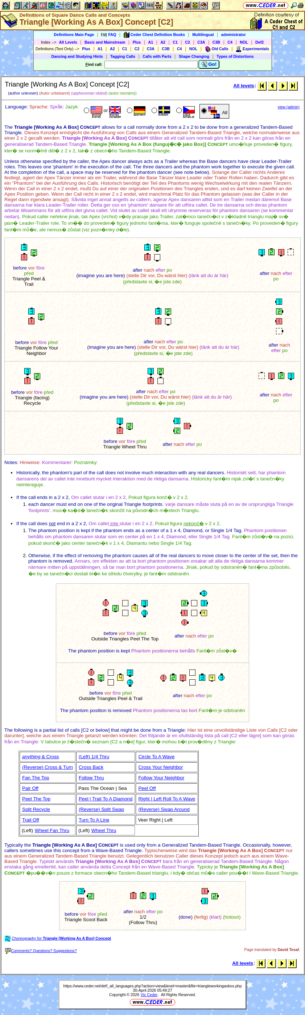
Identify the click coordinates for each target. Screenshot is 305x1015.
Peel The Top (36, 799)
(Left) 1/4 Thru (94, 756)
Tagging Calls (122, 56)
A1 (150, 42)
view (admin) (289, 107)
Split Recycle (36, 809)
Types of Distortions (235, 56)
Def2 (259, 42)
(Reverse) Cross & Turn (47, 767)
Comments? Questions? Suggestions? (41, 950)
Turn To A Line (94, 820)
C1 (175, 42)
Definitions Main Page (74, 34)
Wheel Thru (103, 830)
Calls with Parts (157, 56)
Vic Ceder (149, 994)
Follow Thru (91, 777)
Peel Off (147, 788)
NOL (244, 42)
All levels (243, 85)
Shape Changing (194, 56)
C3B (216, 42)
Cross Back (91, 767)
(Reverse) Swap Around (164, 809)
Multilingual (203, 34)
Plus (137, 42)
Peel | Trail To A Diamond (105, 799)
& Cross (40, 756)
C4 (229, 42)
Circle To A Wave (156, 756)
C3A (201, 42)
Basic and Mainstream (105, 42)
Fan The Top (35, 777)
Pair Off (30, 788)
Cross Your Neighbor (160, 767)
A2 (162, 42)
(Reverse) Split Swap (101, 809)
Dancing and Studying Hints (77, 56)
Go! (209, 64)
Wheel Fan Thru (52, 830)
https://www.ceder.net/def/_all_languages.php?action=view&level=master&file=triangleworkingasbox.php (152, 986)
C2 (187, 42)
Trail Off (30, 820)
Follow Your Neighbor (161, 777)
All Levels (68, 42)
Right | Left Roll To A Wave (166, 799)
